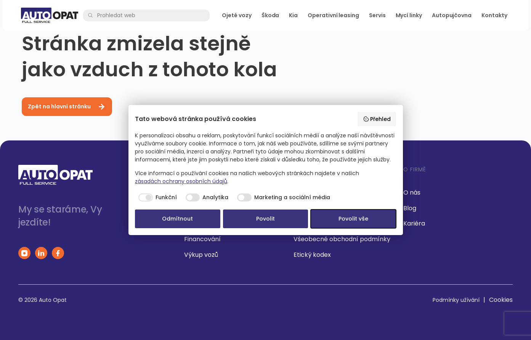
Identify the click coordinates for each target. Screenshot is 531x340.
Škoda (270, 15)
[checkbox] (156, 197)
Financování (202, 239)
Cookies (501, 299)
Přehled (377, 119)
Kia (293, 15)
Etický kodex (312, 254)
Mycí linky (409, 15)
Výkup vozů (201, 254)
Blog (409, 208)
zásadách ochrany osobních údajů (181, 181)
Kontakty (494, 15)
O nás (411, 192)
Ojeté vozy (236, 15)
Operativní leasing (333, 15)
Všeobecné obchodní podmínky (342, 239)
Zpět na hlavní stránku (67, 106)
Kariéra (414, 223)
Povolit (265, 218)
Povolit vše (353, 218)
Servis (377, 15)
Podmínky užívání (456, 300)
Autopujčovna (452, 15)
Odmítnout (177, 218)
